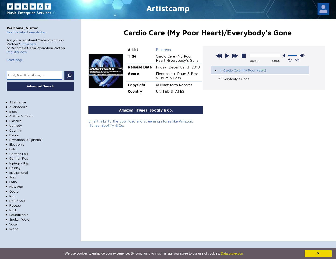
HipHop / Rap (19, 163)
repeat (290, 60)
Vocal (13, 224)
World (13, 229)
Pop (12, 196)
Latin (13, 182)
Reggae (15, 205)
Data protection (232, 253)
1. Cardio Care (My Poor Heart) (243, 70)
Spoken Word (19, 219)
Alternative (17, 102)
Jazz (12, 177)
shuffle (297, 60)
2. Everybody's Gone (233, 79)
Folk (12, 149)
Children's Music (21, 116)
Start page (15, 60)
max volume (302, 55)
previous (219, 55)
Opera (14, 191)
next (235, 55)
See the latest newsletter (26, 32)
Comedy (15, 125)
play (227, 55)
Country (15, 130)
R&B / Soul (17, 201)
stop (244, 55)
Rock (13, 210)
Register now (17, 52)
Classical (15, 121)
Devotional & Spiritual (25, 140)
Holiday (15, 168)
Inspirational (18, 172)
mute (285, 55)
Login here (28, 44)
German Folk (18, 154)
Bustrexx (163, 50)
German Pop (18, 158)
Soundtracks (18, 215)
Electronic (16, 144)
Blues (13, 111)
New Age (16, 186)
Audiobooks (18, 107)
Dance (14, 135)
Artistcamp (168, 8)
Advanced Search (40, 86)
